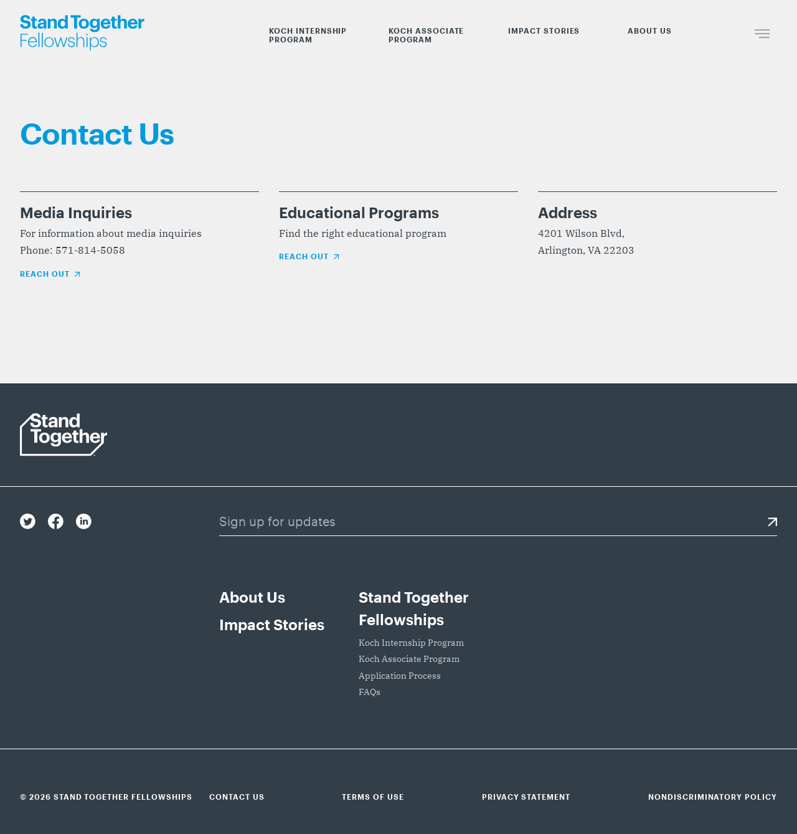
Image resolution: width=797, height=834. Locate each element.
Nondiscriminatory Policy (712, 796)
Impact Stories (544, 30)
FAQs (369, 691)
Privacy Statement (526, 796)
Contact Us (237, 796)
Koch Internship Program (308, 35)
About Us (650, 30)
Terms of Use (373, 796)
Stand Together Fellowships (414, 608)
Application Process (400, 675)
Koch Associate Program (426, 35)
